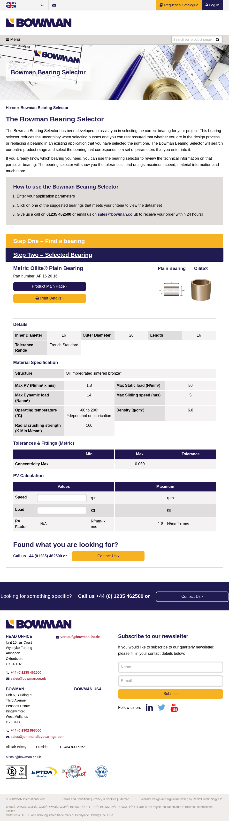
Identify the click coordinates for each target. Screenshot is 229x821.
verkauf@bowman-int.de (78, 637)
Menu (13, 39)
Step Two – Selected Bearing (52, 255)
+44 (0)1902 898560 (23, 730)
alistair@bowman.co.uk (23, 757)
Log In (212, 5)
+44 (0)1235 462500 (23, 672)
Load (19, 509)
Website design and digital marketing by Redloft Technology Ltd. (182, 799)
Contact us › (108, 556)
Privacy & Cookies (104, 799)
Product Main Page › (49, 286)
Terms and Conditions (76, 799)
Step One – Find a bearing (49, 241)
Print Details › (49, 298)
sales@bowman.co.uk (118, 214)
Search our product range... (193, 39)
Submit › (170, 694)
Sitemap (124, 799)
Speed (21, 497)
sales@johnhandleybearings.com (35, 737)
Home (11, 108)
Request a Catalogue (179, 5)
